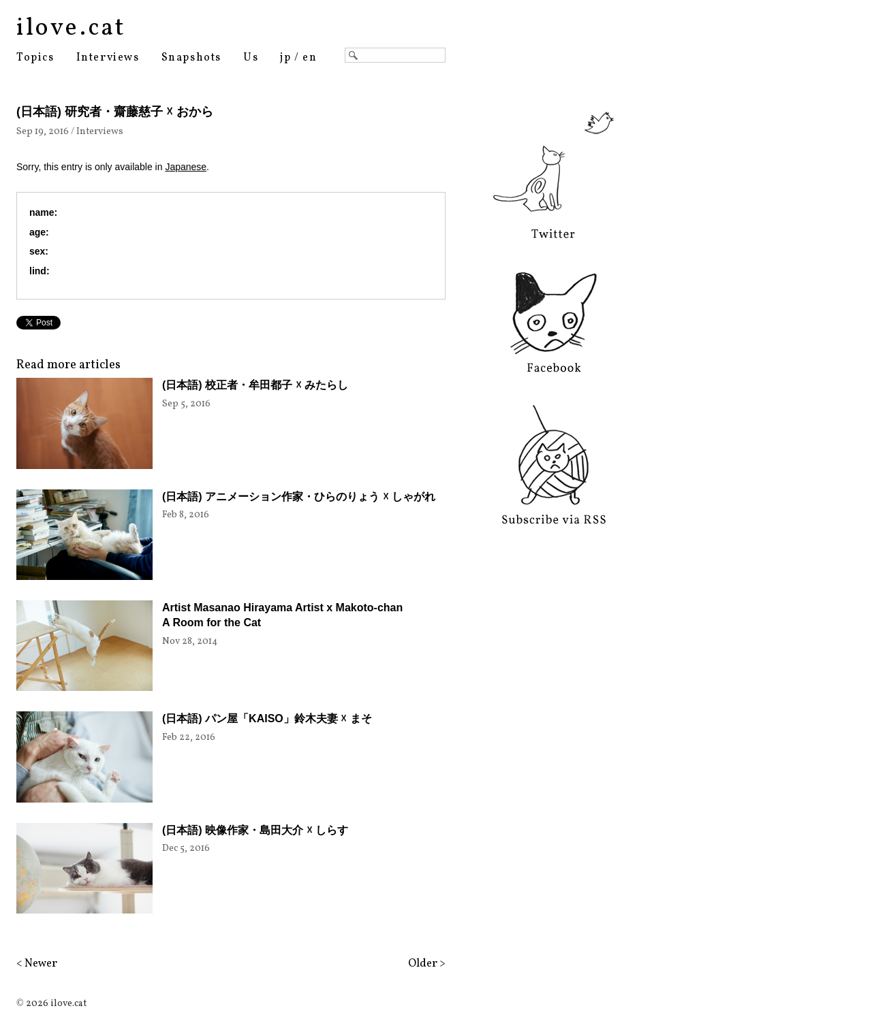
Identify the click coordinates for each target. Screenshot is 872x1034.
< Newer (36, 963)
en (309, 57)
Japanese (185, 166)
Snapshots (191, 57)
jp (285, 57)
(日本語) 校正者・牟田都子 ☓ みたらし (255, 385)
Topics (35, 57)
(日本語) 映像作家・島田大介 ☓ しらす (255, 830)
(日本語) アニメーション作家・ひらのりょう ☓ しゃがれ (298, 496)
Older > (427, 963)
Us (250, 57)
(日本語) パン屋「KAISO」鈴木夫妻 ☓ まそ (267, 718)
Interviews (108, 57)
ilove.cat (71, 29)
